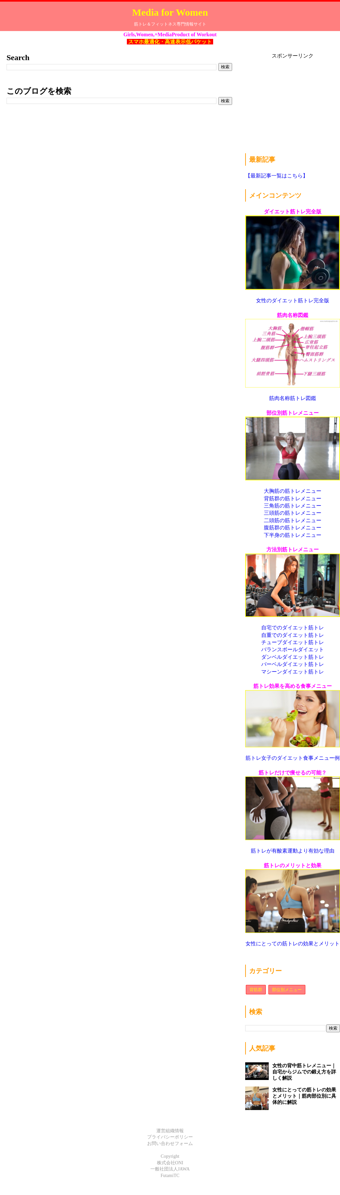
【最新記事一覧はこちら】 (276, 175)
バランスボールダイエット (292, 649)
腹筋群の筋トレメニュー (292, 527)
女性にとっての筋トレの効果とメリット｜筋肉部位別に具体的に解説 (304, 1096)
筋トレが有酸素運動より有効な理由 (292, 851)
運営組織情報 (170, 1130)
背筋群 (255, 989)
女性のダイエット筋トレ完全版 (292, 300)
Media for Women (170, 12)
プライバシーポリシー (170, 1137)
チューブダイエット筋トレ (292, 642)
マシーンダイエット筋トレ (292, 671)
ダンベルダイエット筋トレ (292, 657)
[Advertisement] (290, 100)
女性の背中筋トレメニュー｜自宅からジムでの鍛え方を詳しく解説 (304, 1072)
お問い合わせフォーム (170, 1143)
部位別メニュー (287, 989)
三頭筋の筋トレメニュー (292, 513)
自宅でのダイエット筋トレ (292, 627)
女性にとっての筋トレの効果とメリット (293, 943)
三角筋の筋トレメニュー (292, 505)
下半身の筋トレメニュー (292, 535)
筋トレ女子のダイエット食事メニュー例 (293, 758)
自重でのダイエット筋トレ (292, 635)
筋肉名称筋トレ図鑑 (292, 398)
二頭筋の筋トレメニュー (292, 520)
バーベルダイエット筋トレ (292, 664)
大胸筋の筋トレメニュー (292, 491)
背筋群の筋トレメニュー (292, 498)
